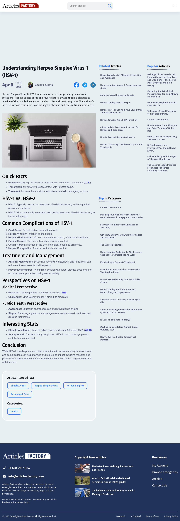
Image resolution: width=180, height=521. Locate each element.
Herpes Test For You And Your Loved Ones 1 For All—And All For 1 (121, 111)
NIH (63, 292)
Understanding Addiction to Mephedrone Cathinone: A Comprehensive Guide (121, 253)
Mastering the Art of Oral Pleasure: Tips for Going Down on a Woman (162, 94)
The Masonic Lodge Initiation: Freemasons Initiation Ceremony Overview (162, 168)
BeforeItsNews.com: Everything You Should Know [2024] (161, 148)
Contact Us (159, 485)
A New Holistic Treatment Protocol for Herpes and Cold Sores (119, 128)
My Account (160, 465)
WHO (88, 330)
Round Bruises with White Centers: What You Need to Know (120, 271)
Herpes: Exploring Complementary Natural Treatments (121, 146)
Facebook (121, 516)
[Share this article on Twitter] (84, 85)
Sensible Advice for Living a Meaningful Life (120, 301)
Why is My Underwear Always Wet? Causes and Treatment (121, 236)
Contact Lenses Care (110, 207)
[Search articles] (109, 5)
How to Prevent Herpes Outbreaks (117, 137)
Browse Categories (165, 472)
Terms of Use (152, 516)
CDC (87, 182)
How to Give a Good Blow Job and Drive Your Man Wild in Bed (162, 128)
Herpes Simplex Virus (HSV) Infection (118, 120)
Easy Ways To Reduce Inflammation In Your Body (119, 226)
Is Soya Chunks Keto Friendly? (115, 320)
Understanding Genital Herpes (115, 102)
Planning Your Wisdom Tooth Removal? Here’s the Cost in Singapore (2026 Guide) (121, 216)
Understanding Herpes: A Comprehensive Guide (120, 86)
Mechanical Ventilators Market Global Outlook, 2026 (119, 328)
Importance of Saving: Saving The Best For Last (162, 138)
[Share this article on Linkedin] (93, 85)
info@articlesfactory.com (23, 476)
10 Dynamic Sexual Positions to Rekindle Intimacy (161, 112)
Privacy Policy (171, 516)
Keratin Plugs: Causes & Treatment (117, 262)
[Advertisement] (90, 35)
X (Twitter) (136, 516)
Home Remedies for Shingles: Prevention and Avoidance (120, 76)
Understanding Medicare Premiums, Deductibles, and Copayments (118, 291)
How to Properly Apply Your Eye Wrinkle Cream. (120, 281)
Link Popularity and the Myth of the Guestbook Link (161, 158)
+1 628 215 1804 (16, 468)
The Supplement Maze (111, 245)
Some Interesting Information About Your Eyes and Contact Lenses (121, 311)
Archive (157, 479)
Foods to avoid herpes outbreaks (117, 95)
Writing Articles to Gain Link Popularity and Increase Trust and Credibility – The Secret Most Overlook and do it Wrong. (162, 80)
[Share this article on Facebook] (76, 85)
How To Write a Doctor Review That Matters (118, 338)
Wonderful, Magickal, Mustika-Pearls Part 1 (162, 104)
